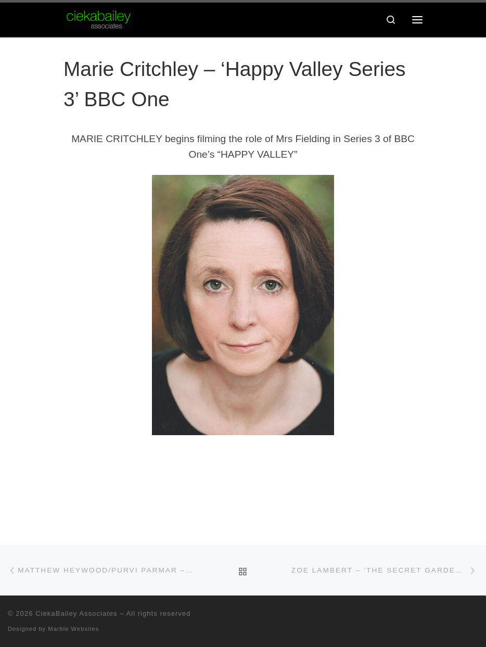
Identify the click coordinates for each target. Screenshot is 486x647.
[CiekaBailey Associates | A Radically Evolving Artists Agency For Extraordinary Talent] (98, 18)
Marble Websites (73, 629)
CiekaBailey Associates (76, 613)
